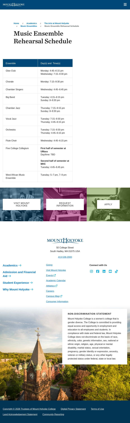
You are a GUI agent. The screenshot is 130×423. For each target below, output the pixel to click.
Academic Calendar (56, 280)
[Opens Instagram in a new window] (91, 271)
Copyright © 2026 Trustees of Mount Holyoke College (29, 409)
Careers (50, 291)
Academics (32, 23)
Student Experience (16, 282)
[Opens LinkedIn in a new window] (104, 271)
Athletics (50, 286)
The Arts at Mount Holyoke (56, 23)
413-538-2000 (65, 257)
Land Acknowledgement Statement (20, 414)
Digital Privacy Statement (73, 409)
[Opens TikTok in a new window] (116, 271)
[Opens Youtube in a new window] (110, 271)
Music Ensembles (29, 26)
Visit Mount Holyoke (56, 270)
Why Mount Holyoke (16, 289)
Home (16, 23)
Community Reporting (53, 414)
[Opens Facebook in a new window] (98, 271)
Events (49, 275)
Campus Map (52, 296)
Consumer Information (57, 301)
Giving (49, 265)
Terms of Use (97, 409)
